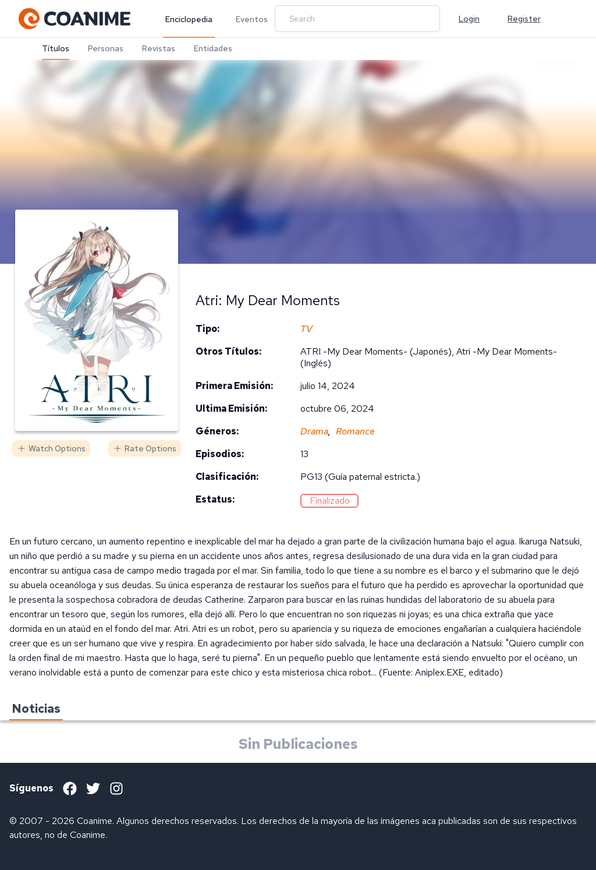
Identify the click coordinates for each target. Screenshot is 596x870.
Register (524, 18)
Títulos (55, 48)
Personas (105, 48)
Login (469, 18)
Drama (314, 431)
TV (306, 329)
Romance (355, 431)
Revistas (158, 48)
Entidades (213, 48)
